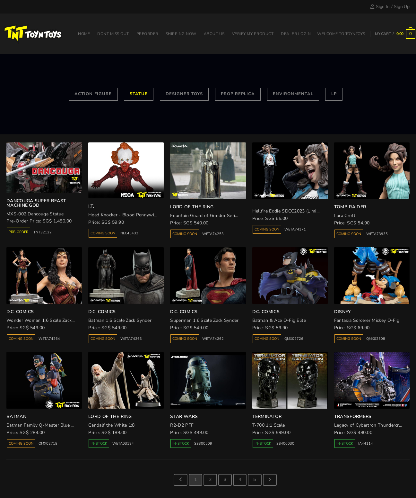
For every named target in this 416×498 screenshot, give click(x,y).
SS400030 (285, 443)
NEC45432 (129, 233)
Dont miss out (113, 33)
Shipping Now (181, 33)
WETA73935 (377, 234)
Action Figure (93, 94)
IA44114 (365, 443)
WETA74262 (213, 338)
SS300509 (203, 443)
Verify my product (253, 33)
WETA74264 (49, 338)
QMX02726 (293, 338)
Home (84, 33)
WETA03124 (123, 443)
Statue (139, 94)
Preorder (147, 33)
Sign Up (402, 7)
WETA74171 (295, 229)
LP (334, 94)
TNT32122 (42, 232)
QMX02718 (48, 443)
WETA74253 (213, 234)
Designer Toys (184, 94)
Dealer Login (296, 33)
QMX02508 (375, 338)
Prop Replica (238, 94)
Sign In (379, 7)
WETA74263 (131, 338)
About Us (214, 33)
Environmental (293, 94)
